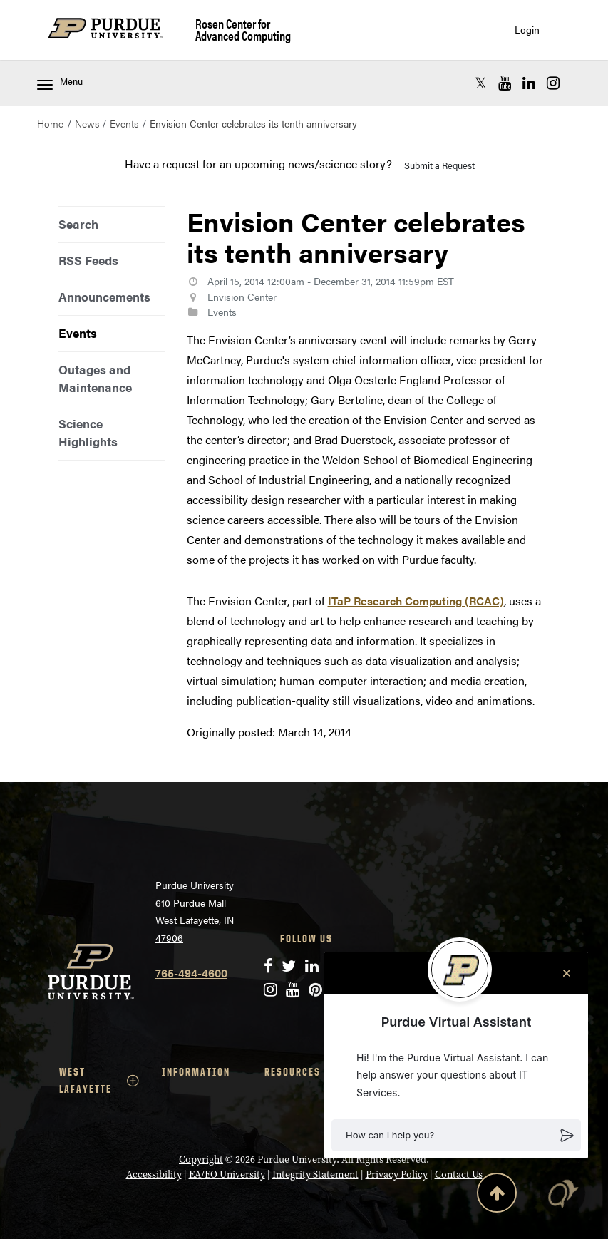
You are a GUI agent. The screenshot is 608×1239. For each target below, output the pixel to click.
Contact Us (459, 1174)
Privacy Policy (397, 1174)
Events (124, 123)
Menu (60, 82)
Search (78, 223)
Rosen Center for (243, 29)
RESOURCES (304, 1072)
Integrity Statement (315, 1174)
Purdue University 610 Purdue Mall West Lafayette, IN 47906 (194, 911)
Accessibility (154, 1174)
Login (527, 29)
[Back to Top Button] (497, 1195)
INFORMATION (196, 1072)
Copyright (201, 1159)
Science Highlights (88, 432)
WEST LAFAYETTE (99, 1080)
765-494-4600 (191, 973)
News (87, 123)
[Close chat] (567, 973)
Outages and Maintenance (95, 378)
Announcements (104, 296)
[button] (456, 1135)
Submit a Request (439, 165)
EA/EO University (227, 1174)
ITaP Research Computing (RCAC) (416, 600)
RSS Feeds (88, 260)
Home (50, 123)
